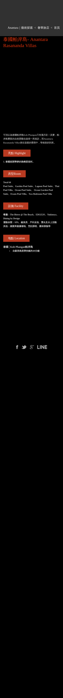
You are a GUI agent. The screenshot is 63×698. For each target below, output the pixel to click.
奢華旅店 (43, 27)
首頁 (57, 27)
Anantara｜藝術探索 (20, 27)
